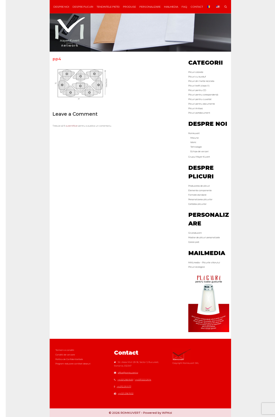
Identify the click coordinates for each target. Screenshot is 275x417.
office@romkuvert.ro (128, 372)
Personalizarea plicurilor (200, 199)
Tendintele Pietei (108, 6)
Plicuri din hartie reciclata (201, 81)
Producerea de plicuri (199, 186)
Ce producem (195, 233)
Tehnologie (196, 147)
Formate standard (197, 194)
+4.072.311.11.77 (124, 386)
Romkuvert (194, 133)
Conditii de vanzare (65, 354)
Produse (129, 6)
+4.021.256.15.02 (125, 393)
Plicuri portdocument (199, 112)
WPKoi (167, 413)
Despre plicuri (83, 6)
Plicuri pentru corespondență (203, 94)
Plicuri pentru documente (201, 103)
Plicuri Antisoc (195, 108)
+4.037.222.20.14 (143, 379)
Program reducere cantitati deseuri (73, 363)
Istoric (193, 142)
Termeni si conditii (64, 350)
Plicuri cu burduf (197, 76)
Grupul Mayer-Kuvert (199, 156)
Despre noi (61, 6)
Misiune (194, 138)
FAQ (184, 6)
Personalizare (150, 6)
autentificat (72, 125)
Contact (197, 6)
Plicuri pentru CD (197, 90)
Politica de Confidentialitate (69, 359)
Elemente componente (200, 190)
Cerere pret (193, 242)
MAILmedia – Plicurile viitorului (204, 262)
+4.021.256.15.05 (125, 379)
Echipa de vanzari (199, 151)
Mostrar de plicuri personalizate (204, 237)
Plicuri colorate (195, 72)
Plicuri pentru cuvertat (199, 99)
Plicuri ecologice (196, 267)
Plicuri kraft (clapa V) (198, 85)
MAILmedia (171, 6)
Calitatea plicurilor (197, 204)
